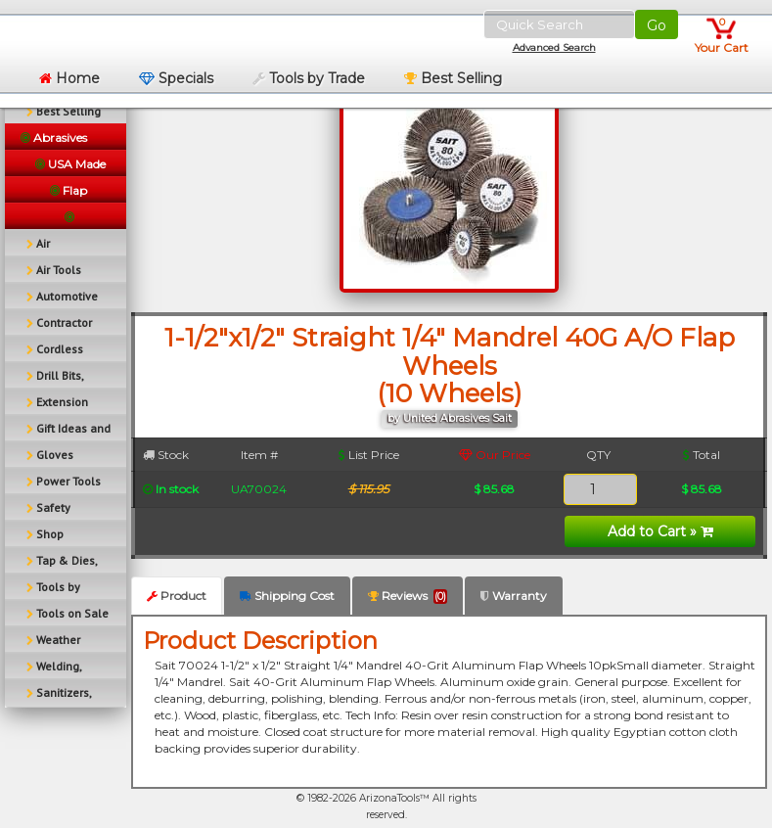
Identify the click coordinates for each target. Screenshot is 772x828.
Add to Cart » (660, 531)
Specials (176, 78)
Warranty (513, 595)
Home (69, 78)
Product (176, 595)
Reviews (407, 596)
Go (656, 25)
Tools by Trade (308, 78)
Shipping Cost (287, 595)
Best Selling (453, 78)
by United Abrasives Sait (449, 418)
